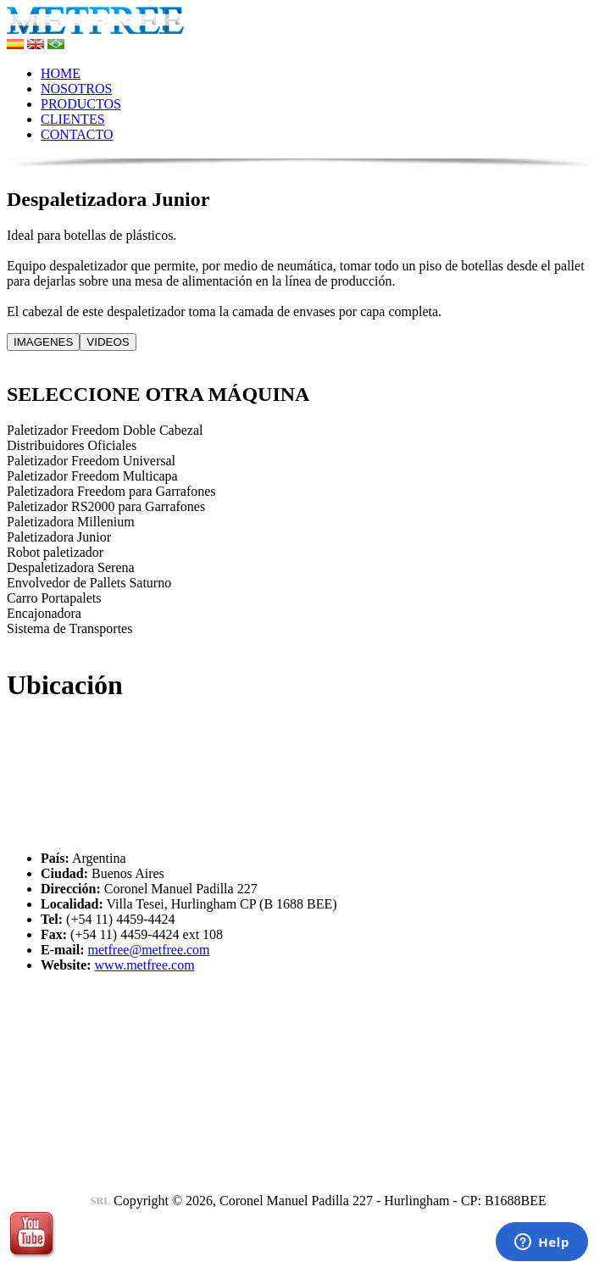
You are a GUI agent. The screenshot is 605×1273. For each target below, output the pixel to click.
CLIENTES (73, 119)
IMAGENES (43, 342)
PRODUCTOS (81, 104)
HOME (60, 73)
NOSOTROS (76, 88)
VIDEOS (107, 342)
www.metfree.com (145, 965)
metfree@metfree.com (149, 949)
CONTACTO (77, 134)
